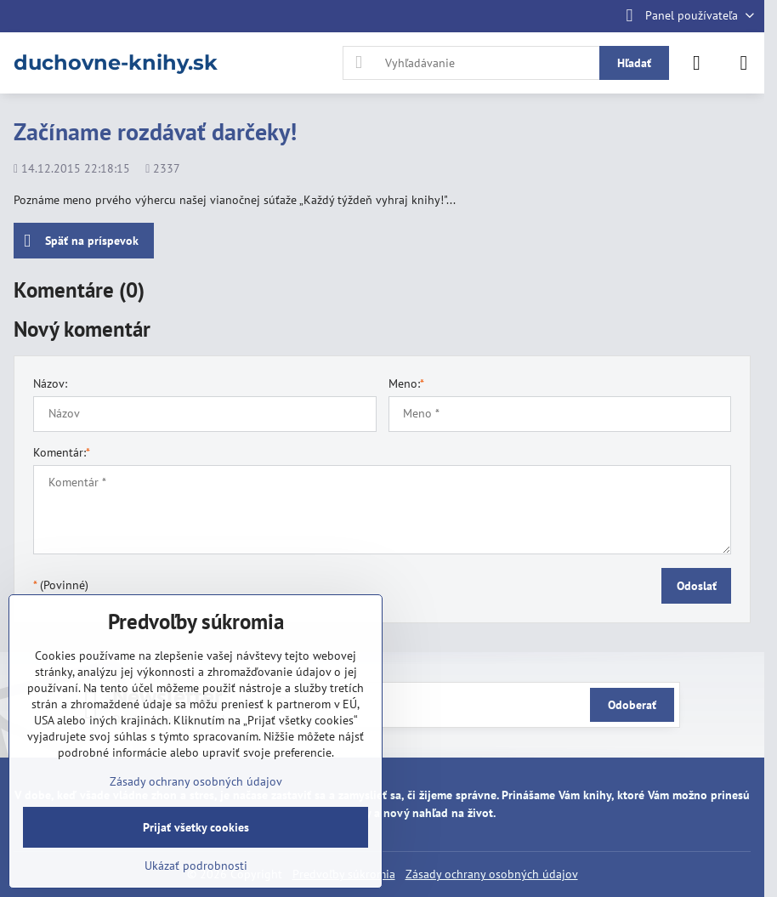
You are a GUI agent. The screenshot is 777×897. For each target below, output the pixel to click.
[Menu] (743, 63)
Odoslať (697, 585)
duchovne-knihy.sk (116, 63)
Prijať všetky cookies (196, 827)
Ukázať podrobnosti (196, 865)
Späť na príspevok (81, 241)
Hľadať (634, 63)
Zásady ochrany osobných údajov (492, 874)
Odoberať (632, 704)
